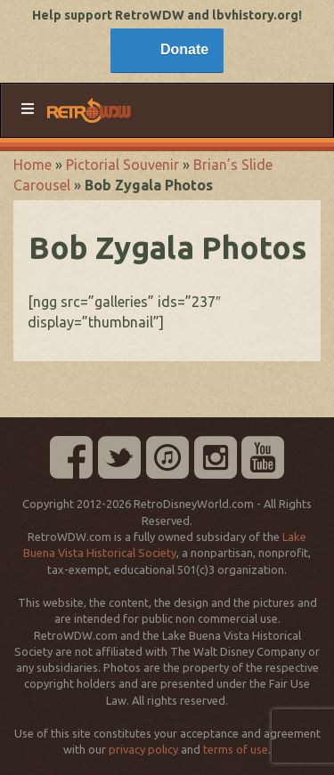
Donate (184, 49)
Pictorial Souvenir (122, 165)
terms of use (235, 749)
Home (32, 165)
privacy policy (143, 749)
